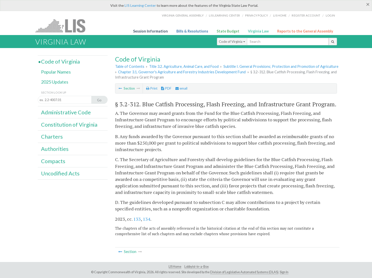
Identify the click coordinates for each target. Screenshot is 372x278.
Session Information (150, 31)
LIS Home (175, 266)
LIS (63, 26)
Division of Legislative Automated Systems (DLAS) (244, 272)
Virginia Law (258, 31)
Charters (52, 136)
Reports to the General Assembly (305, 31)
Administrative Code (66, 112)
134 (146, 219)
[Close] (368, 4)
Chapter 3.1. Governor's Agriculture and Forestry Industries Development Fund (182, 72)
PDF (166, 88)
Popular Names (56, 72)
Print (151, 88)
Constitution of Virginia (69, 124)
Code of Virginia (232, 42)
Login (330, 15)
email (181, 88)
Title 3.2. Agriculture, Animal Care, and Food (184, 66)
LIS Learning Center (140, 5)
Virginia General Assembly (183, 15)
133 (137, 219)
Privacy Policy (256, 15)
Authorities (55, 149)
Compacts (53, 161)
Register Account (306, 15)
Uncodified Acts (60, 173)
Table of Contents (129, 66)
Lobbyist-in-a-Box (196, 266)
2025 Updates (54, 82)
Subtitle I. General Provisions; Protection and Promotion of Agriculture (280, 66)
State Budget (228, 31)
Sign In (284, 272)
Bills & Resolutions (192, 31)
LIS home (279, 15)
